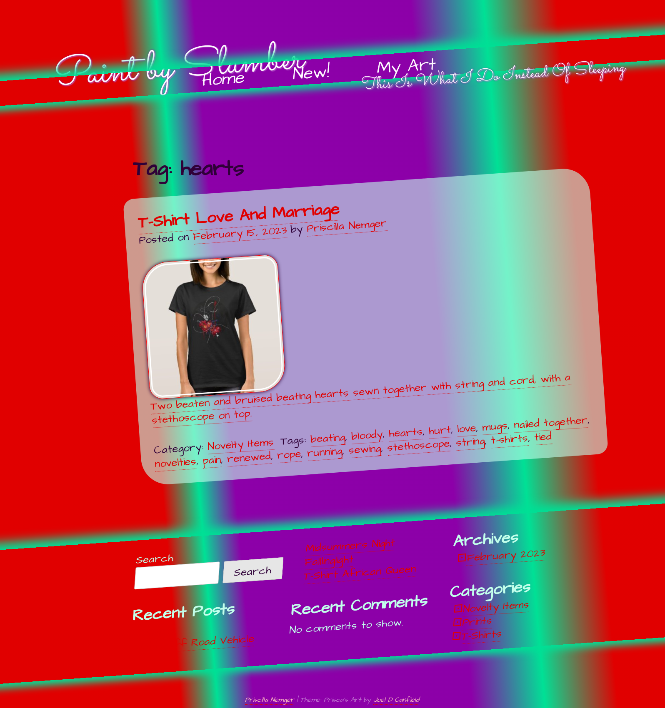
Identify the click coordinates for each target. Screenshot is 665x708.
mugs (495, 426)
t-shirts (509, 439)
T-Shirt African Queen (360, 572)
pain (211, 460)
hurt (439, 430)
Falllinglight (329, 561)
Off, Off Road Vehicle (197, 642)
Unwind (158, 631)
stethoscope (418, 445)
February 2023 (506, 555)
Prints (477, 621)
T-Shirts (481, 635)
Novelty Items (240, 444)
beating (327, 437)
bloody (367, 435)
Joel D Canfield (396, 699)
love (466, 428)
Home (224, 79)
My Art (406, 66)
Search (155, 559)
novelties (175, 462)
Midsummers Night (350, 545)
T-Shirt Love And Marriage (238, 216)
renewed (249, 457)
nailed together (550, 422)
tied (543, 437)
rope (289, 454)
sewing (364, 449)
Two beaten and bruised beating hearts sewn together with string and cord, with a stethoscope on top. (356, 340)
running (324, 452)
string (470, 442)
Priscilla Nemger (347, 226)
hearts (405, 432)
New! (311, 73)
